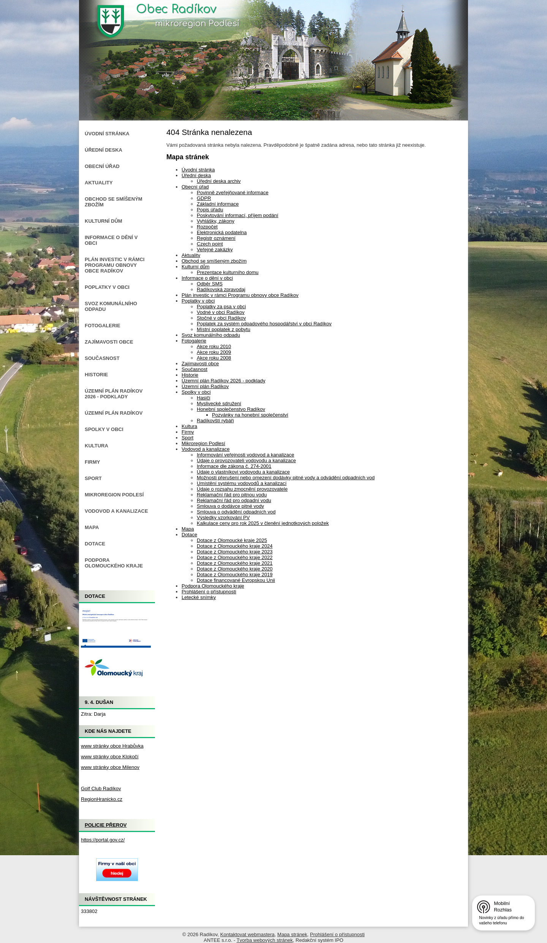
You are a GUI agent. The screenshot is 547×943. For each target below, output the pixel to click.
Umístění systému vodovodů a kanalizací (241, 483)
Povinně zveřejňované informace (233, 192)
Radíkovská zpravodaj (221, 289)
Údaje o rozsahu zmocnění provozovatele (242, 489)
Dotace (189, 534)
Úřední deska (196, 175)
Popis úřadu (210, 209)
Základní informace (218, 204)
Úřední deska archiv (219, 181)
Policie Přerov (106, 825)
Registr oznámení (216, 238)
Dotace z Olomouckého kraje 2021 (234, 563)
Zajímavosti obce (200, 363)
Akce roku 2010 (214, 346)
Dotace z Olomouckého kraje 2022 (234, 557)
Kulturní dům (196, 266)
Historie (190, 375)
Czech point (210, 244)
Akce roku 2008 (214, 358)
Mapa (188, 529)
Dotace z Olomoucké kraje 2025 (232, 540)
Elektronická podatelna (222, 232)
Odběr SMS (210, 284)
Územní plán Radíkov (205, 386)
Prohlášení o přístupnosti (209, 591)
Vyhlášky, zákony (215, 221)
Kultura (189, 426)
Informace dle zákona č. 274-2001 (234, 466)
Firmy (188, 432)
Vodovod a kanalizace (205, 449)
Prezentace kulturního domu (228, 272)
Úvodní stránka (198, 170)
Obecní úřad (195, 187)
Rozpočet (207, 227)
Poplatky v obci (198, 301)
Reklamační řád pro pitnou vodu (232, 495)
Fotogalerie (194, 341)
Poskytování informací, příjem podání (237, 215)
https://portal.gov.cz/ (103, 840)
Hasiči (203, 398)
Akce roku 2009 (214, 352)
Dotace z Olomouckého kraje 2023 (234, 552)
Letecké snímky (199, 597)
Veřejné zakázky (215, 249)
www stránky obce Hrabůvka (112, 746)
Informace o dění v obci (207, 278)
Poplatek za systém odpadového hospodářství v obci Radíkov (264, 323)
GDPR (204, 198)
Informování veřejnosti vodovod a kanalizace (245, 455)
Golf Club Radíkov (101, 788)
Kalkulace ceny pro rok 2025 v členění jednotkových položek (263, 523)
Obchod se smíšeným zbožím (214, 261)
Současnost (194, 369)
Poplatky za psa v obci (221, 306)
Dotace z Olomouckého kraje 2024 (234, 546)
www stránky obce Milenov (110, 767)
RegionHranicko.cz (101, 799)
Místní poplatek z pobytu (223, 329)
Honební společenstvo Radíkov (231, 409)
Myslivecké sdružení (219, 403)
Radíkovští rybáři (215, 420)
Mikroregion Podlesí (203, 443)
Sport (187, 438)
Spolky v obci (196, 392)
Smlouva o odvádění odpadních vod (236, 512)
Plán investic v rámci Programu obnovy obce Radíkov (240, 295)
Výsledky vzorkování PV (223, 517)
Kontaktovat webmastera (247, 934)
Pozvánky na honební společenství (250, 415)
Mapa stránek (292, 934)
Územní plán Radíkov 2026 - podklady (223, 381)
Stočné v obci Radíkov (221, 318)
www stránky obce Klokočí (110, 756)
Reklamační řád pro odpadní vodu (234, 500)
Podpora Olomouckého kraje (213, 586)
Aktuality (191, 255)
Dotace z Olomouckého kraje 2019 (234, 574)
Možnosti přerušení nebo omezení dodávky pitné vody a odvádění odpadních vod (286, 477)
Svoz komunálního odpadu (211, 335)
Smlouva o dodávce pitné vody (230, 506)
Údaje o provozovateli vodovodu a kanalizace (246, 460)
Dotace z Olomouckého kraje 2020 (234, 569)
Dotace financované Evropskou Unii (236, 580)
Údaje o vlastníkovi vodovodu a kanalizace (243, 472)
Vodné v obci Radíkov (221, 312)
